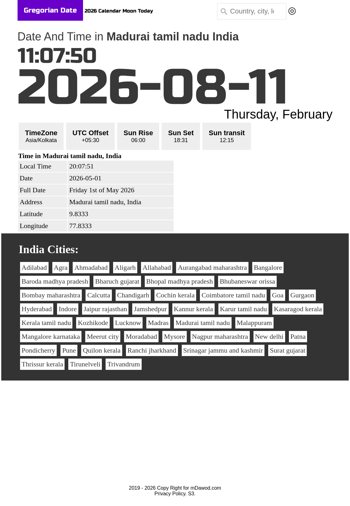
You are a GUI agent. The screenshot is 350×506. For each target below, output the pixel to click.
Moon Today (138, 11)
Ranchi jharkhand (152, 350)
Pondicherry (38, 350)
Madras (158, 323)
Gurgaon (302, 295)
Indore (67, 309)
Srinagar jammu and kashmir (223, 350)
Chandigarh (133, 295)
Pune (69, 350)
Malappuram (254, 323)
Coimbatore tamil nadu (233, 295)
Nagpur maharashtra (220, 336)
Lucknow (128, 323)
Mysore (174, 336)
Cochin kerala (175, 295)
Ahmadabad (90, 267)
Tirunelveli (85, 364)
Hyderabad (37, 309)
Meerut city (103, 336)
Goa (278, 295)
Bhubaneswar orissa (247, 281)
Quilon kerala (101, 350)
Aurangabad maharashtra (212, 267)
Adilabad (34, 267)
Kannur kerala (193, 309)
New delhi (269, 336)
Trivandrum (123, 364)
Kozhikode (93, 323)
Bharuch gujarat (117, 281)
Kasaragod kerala (298, 309)
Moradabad (141, 336)
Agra (61, 267)
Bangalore (268, 267)
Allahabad (157, 267)
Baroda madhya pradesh (55, 281)
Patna (298, 336)
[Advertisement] (175, 438)
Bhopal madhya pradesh (179, 281)
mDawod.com (206, 488)
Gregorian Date (50, 10)
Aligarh (125, 267)
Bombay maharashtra (51, 295)
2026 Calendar (103, 11)
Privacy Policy (169, 493)
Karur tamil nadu (243, 309)
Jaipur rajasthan (105, 309)
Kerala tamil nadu (46, 323)
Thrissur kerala (42, 364)
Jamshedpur (150, 309)
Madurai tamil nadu (202, 323)
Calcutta (98, 295)
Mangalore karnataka (51, 336)
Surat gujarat (287, 350)
